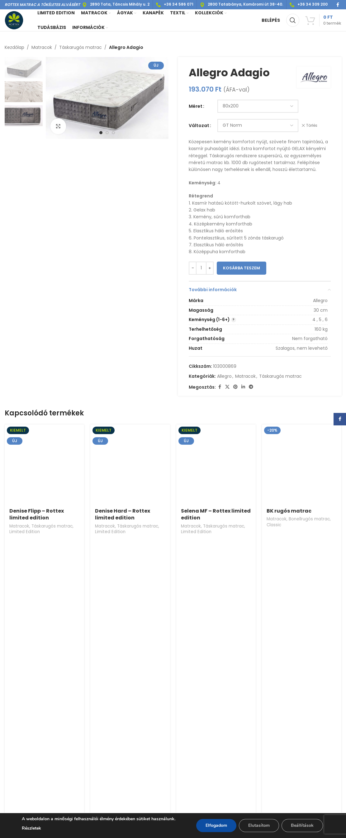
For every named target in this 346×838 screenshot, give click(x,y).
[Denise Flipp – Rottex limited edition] (44, 464)
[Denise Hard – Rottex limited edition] (130, 464)
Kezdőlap (14, 47)
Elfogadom (216, 825)
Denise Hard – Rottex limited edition (122, 514)
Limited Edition (24, 532)
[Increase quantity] (210, 268)
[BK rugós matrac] (301, 464)
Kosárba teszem (241, 268)
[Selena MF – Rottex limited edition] (216, 464)
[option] (100, 132)
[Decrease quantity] (193, 268)
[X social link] (227, 387)
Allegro (224, 376)
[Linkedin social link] (243, 387)
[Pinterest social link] (235, 387)
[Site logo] (14, 20)
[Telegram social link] (251, 387)
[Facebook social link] (337, 5)
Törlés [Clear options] (311, 125)
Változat (199, 125)
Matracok (41, 47)
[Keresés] (292, 20)
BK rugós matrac (289, 510)
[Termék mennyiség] (201, 268)
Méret (195, 106)
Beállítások (302, 825)
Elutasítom (259, 825)
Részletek (31, 828)
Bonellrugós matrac (309, 519)
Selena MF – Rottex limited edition (216, 514)
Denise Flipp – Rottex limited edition (36, 514)
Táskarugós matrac (80, 47)
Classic (274, 525)
